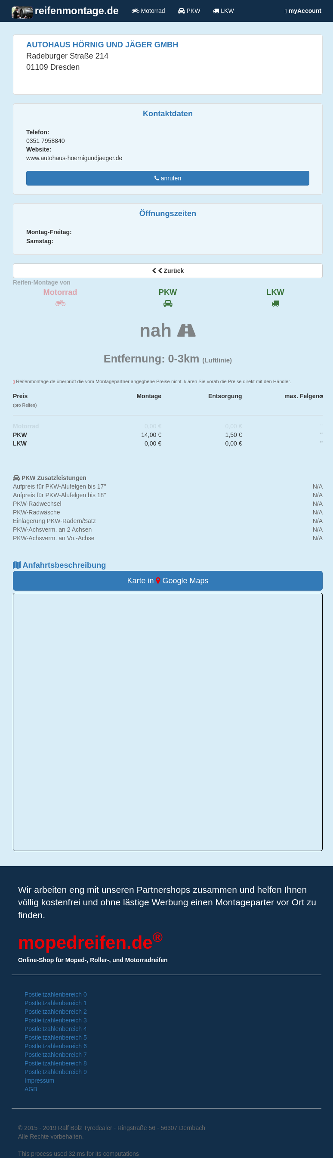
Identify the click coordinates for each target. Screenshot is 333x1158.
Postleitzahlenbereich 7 (56, 1054)
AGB (31, 1089)
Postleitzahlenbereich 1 (56, 1003)
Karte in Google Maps (167, 580)
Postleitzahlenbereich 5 (56, 1037)
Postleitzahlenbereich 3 (56, 1020)
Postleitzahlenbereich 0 (56, 994)
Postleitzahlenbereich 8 (56, 1063)
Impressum (39, 1080)
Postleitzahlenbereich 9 (56, 1071)
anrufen (167, 178)
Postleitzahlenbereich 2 (56, 1011)
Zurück (168, 270)
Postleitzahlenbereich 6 (56, 1046)
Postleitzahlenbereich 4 (56, 1028)
